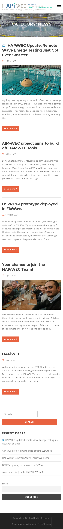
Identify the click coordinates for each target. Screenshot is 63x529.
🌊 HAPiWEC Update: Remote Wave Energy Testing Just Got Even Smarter (30, 50)
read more (10, 128)
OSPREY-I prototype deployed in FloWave (23, 465)
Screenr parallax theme (23, 523)
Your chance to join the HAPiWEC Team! (23, 267)
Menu (59, 6)
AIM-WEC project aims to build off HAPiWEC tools (30, 145)
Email (5, 483)
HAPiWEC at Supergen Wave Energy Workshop (26, 457)
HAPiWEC (11, 354)
